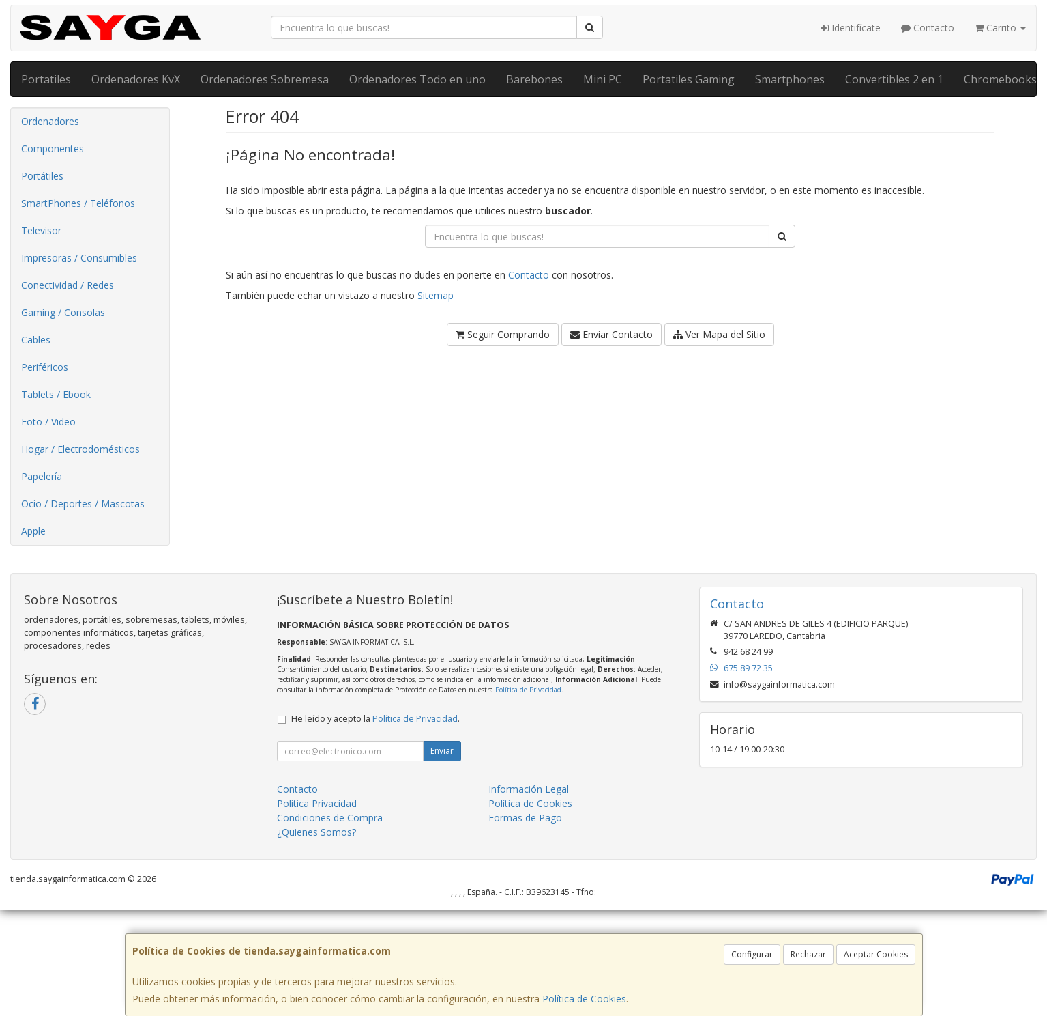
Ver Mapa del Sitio (719, 334)
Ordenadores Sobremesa (265, 79)
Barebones (534, 79)
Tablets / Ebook (56, 394)
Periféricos (44, 367)
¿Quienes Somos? (316, 831)
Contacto (927, 27)
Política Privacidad (317, 803)
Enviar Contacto (611, 334)
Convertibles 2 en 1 (894, 79)
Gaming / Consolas (63, 312)
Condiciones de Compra (330, 817)
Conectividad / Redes (67, 285)
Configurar (752, 954)
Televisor (41, 230)
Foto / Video (48, 421)
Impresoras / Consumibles (79, 257)
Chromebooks (1000, 79)
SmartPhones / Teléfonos (78, 203)
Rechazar (808, 954)
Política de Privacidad (528, 689)
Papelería (41, 476)
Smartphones (790, 79)
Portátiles (42, 175)
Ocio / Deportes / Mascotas (83, 503)
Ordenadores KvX (135, 79)
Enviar (442, 751)
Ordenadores (50, 121)
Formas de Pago (525, 817)
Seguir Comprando (503, 334)
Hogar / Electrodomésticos (80, 448)
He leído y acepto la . (375, 718)
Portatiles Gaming (689, 79)
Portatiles (46, 79)
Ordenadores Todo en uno (417, 79)
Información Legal (528, 788)
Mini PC (602, 79)
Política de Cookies (584, 998)
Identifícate (851, 27)
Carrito (1000, 27)
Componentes (52, 148)
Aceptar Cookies (876, 954)
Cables (35, 339)
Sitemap (435, 295)
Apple (33, 530)
